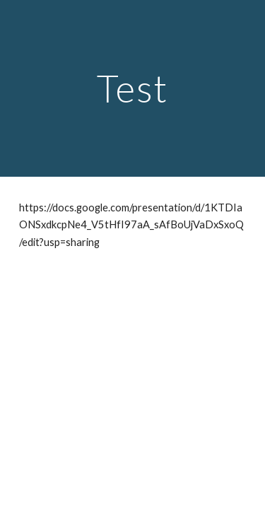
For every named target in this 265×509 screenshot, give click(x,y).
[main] (132, 88)
